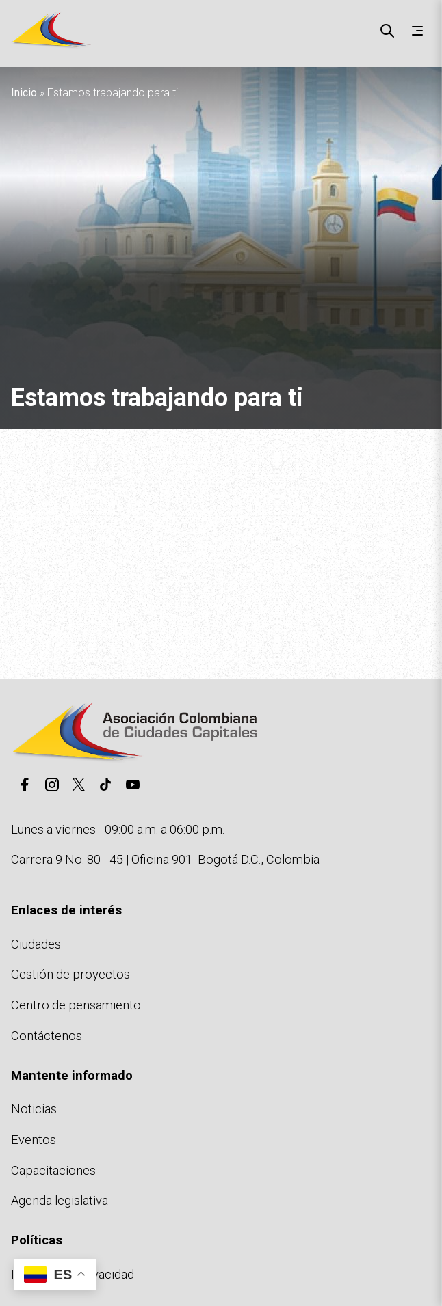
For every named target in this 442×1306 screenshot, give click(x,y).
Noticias (34, 1109)
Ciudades (36, 944)
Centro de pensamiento (76, 1005)
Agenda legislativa (59, 1200)
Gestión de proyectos (70, 974)
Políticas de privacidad (72, 1274)
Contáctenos (46, 1036)
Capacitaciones (53, 1170)
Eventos (33, 1139)
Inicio (24, 92)
